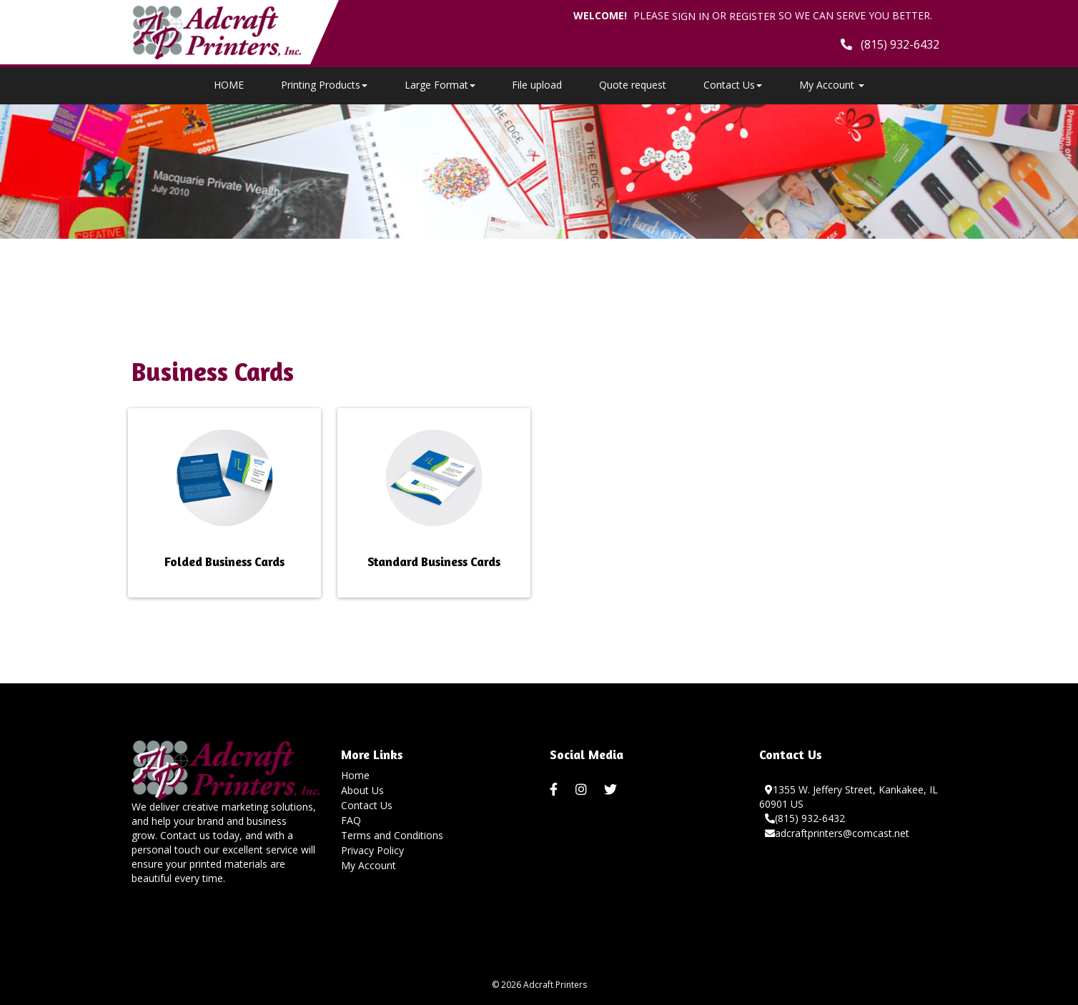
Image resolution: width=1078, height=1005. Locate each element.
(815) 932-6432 (805, 818)
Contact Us (732, 84)
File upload (537, 84)
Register (752, 16)
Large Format (440, 84)
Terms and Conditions (392, 835)
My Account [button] (831, 84)
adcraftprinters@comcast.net (837, 833)
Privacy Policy (372, 850)
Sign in (690, 16)
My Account (368, 865)
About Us (362, 790)
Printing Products (324, 84)
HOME (229, 84)
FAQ (351, 820)
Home (355, 775)
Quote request (632, 84)
